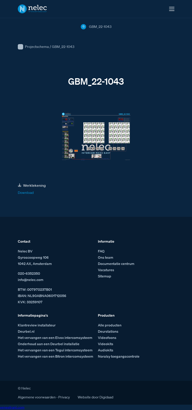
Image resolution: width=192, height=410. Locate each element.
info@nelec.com (30, 279)
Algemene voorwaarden (37, 397)
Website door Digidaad (95, 397)
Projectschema (37, 46)
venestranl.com (12, 407)
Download (26, 192)
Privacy (64, 397)
